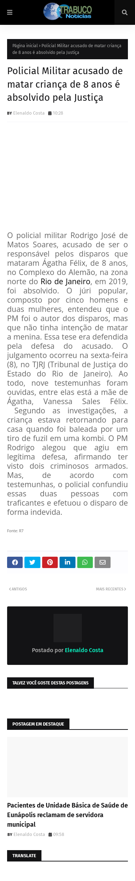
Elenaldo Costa (29, 113)
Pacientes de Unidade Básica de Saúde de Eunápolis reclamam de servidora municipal (67, 815)
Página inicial (25, 45)
